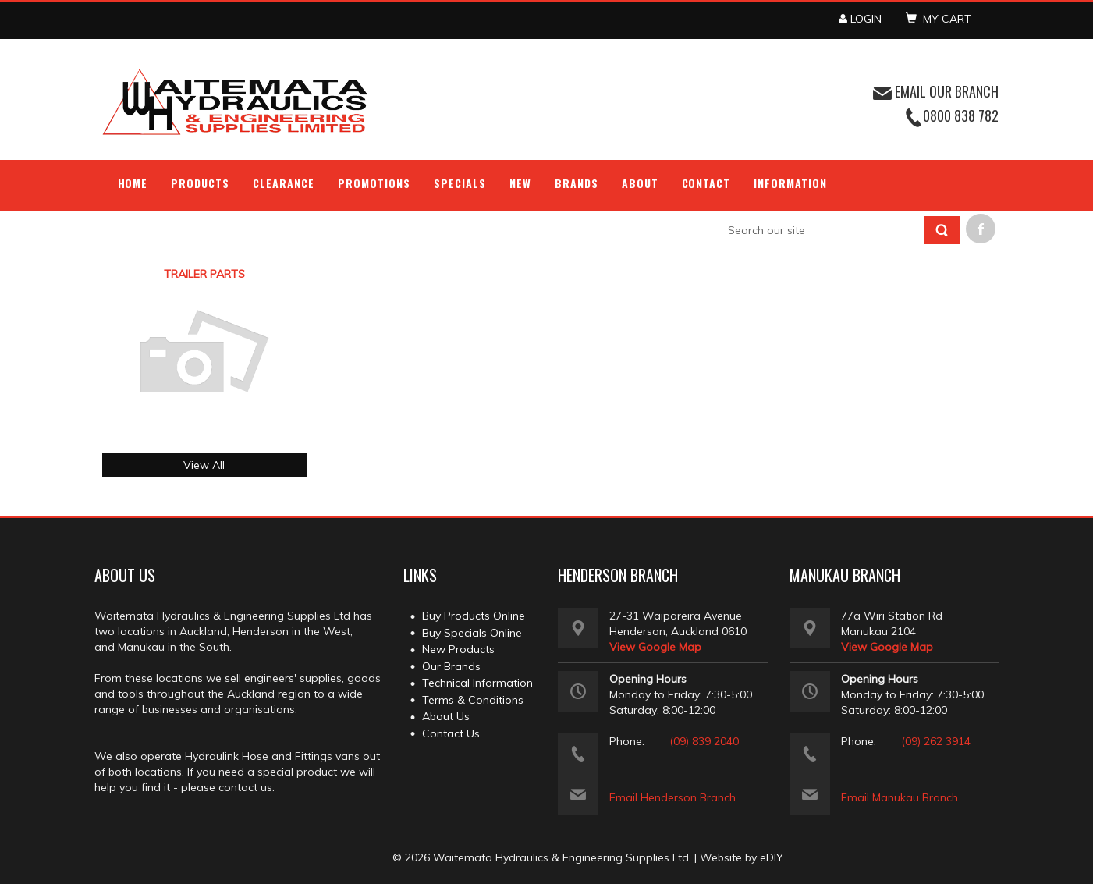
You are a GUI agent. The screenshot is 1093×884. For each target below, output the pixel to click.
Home (133, 183)
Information (790, 183)
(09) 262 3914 (936, 741)
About (640, 183)
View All (204, 465)
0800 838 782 (961, 115)
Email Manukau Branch (899, 797)
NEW (520, 183)
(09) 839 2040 (704, 741)
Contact (706, 183)
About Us (446, 716)
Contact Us (451, 733)
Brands (576, 183)
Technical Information (477, 683)
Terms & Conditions (472, 700)
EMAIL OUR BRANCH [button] (936, 91)
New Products (458, 649)
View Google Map (655, 647)
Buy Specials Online (472, 633)
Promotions (374, 183)
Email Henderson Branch (672, 797)
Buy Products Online (473, 616)
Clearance (283, 183)
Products (200, 183)
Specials (460, 183)
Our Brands (451, 666)
